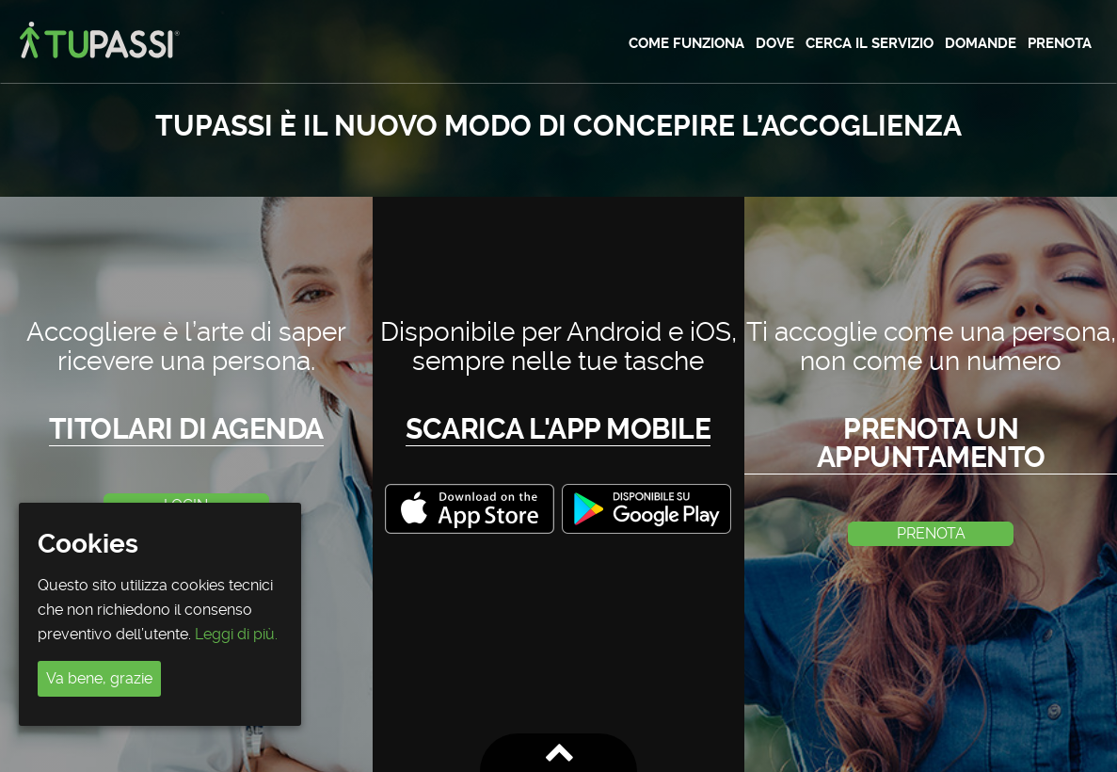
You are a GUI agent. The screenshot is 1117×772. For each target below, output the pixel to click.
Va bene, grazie (99, 678)
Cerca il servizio (869, 43)
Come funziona (686, 43)
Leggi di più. (236, 634)
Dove (775, 43)
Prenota (1060, 43)
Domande (980, 43)
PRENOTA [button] (931, 533)
